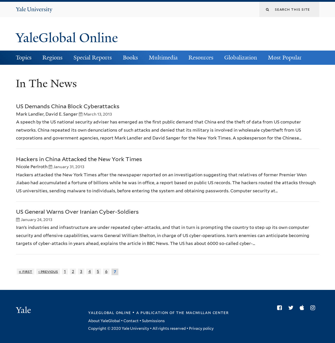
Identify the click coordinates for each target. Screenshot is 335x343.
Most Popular (285, 57)
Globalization (240, 57)
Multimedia (163, 57)
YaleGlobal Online (67, 37)
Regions (52, 57)
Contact (131, 321)
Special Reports (92, 57)
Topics (23, 57)
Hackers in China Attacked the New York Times (79, 159)
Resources (200, 57)
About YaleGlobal (104, 321)
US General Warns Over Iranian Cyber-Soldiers (77, 211)
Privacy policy (201, 328)
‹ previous (48, 271)
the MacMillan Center (202, 312)
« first (25, 271)
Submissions (153, 321)
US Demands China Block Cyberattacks (67, 106)
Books (130, 57)
